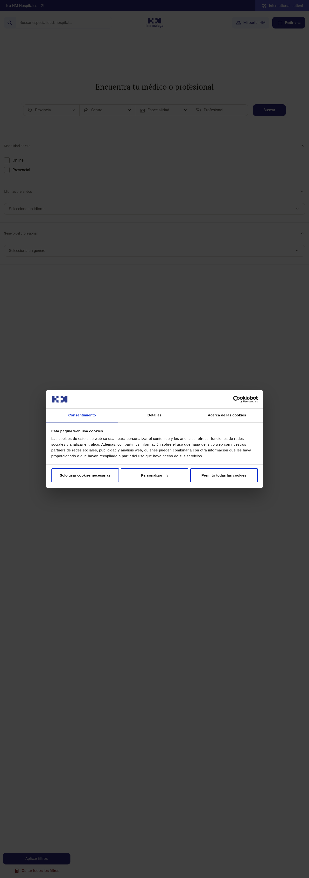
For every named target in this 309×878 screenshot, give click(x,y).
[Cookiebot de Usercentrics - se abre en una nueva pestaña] (237, 399)
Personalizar (154, 475)
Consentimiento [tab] (82, 415)
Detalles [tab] (154, 415)
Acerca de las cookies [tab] (227, 415)
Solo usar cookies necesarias (85, 475)
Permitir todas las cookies (224, 475)
